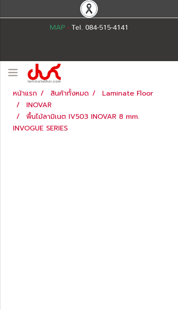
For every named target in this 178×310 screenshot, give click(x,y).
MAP (57, 27)
